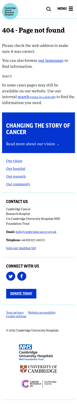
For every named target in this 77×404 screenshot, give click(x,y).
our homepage (51, 61)
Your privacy (15, 312)
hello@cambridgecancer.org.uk (36, 232)
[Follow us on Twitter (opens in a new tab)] (11, 276)
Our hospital (15, 169)
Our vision (14, 161)
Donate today (21, 294)
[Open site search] (50, 9)
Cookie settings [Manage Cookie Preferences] (16, 316)
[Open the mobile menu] (65, 9)
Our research (16, 176)
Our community (18, 184)
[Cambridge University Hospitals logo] (10, 11)
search (37, 97)
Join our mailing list (21, 248)
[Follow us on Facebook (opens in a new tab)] (22, 276)
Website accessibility (42, 312)
